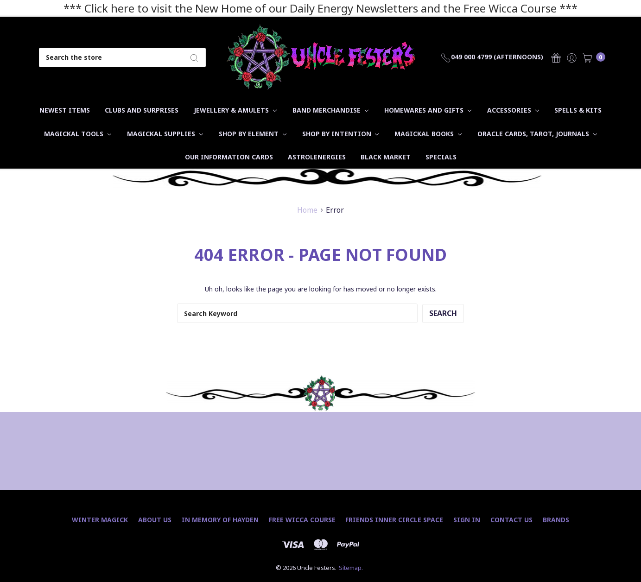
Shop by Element (252, 133)
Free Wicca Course (302, 519)
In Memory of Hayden (220, 519)
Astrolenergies (317, 156)
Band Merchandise (330, 110)
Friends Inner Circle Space (394, 519)
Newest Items (64, 110)
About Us (154, 519)
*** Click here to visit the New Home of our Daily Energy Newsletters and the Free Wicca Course (310, 8)
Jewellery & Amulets (235, 110)
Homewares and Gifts (427, 110)
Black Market (386, 156)
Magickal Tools (77, 133)
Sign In (466, 519)
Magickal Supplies (165, 133)
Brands (556, 519)
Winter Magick (100, 519)
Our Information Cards (229, 156)
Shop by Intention (340, 133)
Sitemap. (351, 567)
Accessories (513, 110)
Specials (441, 156)
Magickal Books (428, 133)
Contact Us (511, 519)
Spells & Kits (578, 110)
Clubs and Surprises (141, 110)
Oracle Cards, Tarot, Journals (537, 133)
